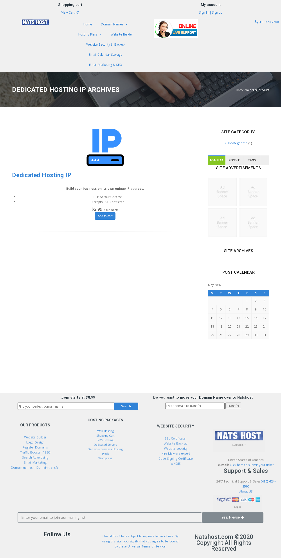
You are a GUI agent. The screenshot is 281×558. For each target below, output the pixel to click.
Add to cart (105, 216)
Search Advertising (35, 483)
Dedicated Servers (105, 444)
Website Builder (121, 35)
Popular (216, 160)
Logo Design (35, 468)
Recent (234, 160)
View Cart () (70, 13)
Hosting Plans (90, 35)
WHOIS (176, 493)
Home (88, 25)
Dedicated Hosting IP (41, 175)
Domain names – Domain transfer (35, 494)
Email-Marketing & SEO (105, 64)
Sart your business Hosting (105, 447)
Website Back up (175, 473)
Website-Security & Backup (105, 44)
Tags (252, 160)
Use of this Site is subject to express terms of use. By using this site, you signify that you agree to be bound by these (140, 549)
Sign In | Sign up (210, 13)
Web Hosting (105, 436)
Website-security (175, 478)
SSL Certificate (175, 468)
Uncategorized (236, 143)
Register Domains (35, 473)
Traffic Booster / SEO (35, 478)
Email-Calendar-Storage (105, 54)
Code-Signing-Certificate (176, 488)
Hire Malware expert (175, 483)
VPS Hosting (105, 441)
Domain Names (114, 25)
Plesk (105, 449)
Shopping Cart (105, 438)
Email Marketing (35, 489)
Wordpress (105, 452)
